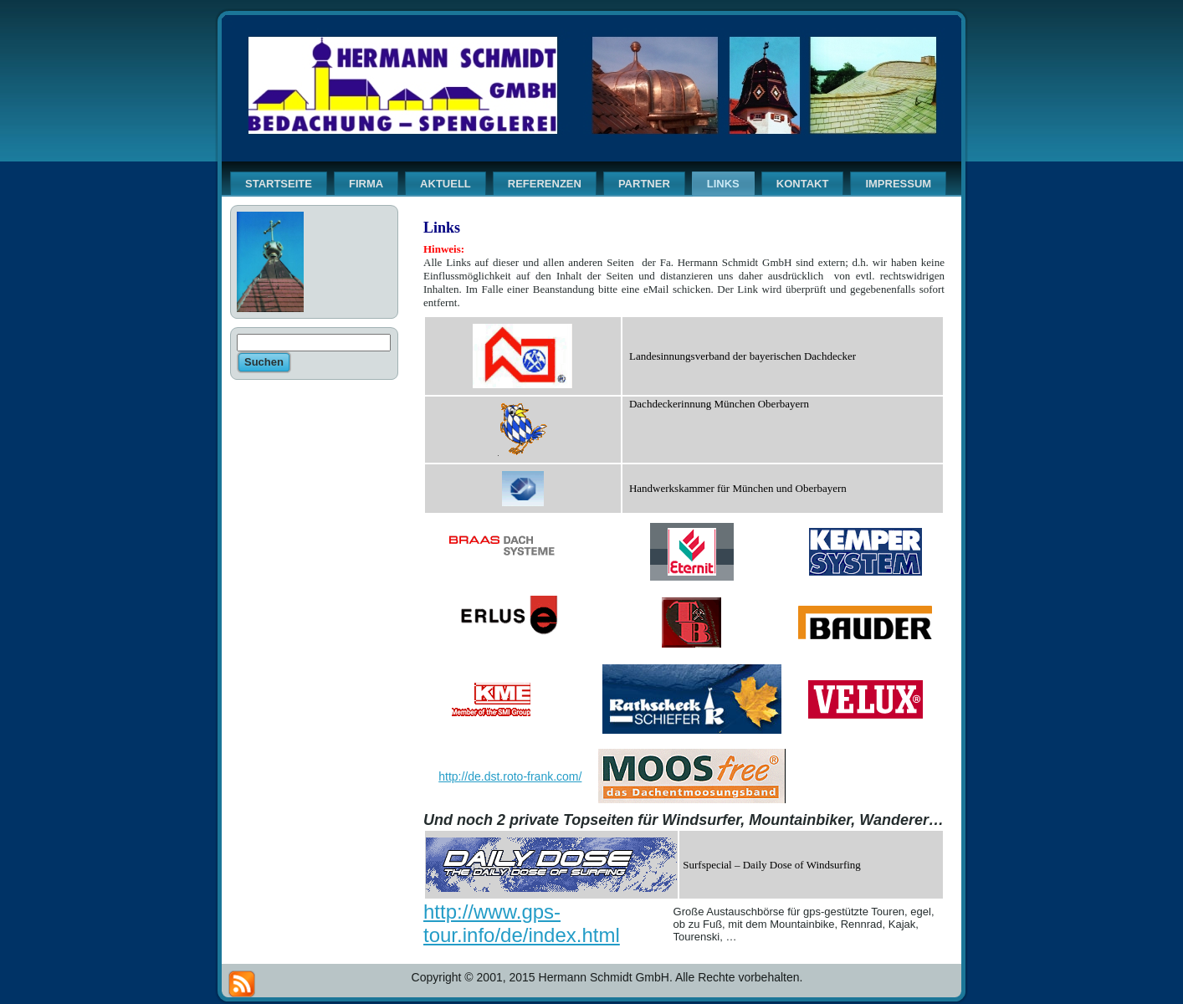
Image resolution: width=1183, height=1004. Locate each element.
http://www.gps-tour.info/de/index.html (521, 923)
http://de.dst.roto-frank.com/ (509, 776)
